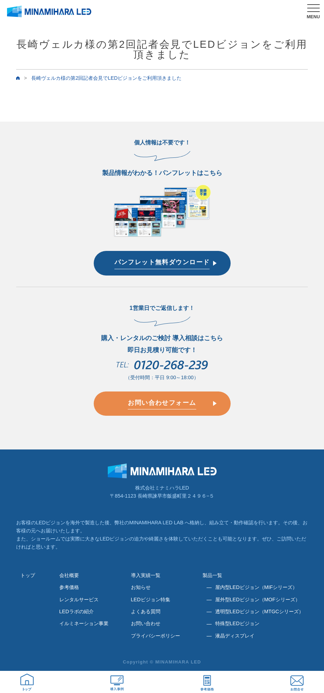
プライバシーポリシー (155, 636)
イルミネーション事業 (83, 623)
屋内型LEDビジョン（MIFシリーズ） (256, 587)
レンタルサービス (79, 599)
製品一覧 (212, 575)
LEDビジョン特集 (150, 599)
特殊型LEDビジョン (237, 623)
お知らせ (141, 587)
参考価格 (69, 587)
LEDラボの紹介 (76, 611)
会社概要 (69, 575)
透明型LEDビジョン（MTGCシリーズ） (259, 611)
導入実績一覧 (145, 575)
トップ (27, 575)
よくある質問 (145, 611)
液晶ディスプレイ (234, 636)
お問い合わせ (145, 623)
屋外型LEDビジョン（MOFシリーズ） (257, 599)
